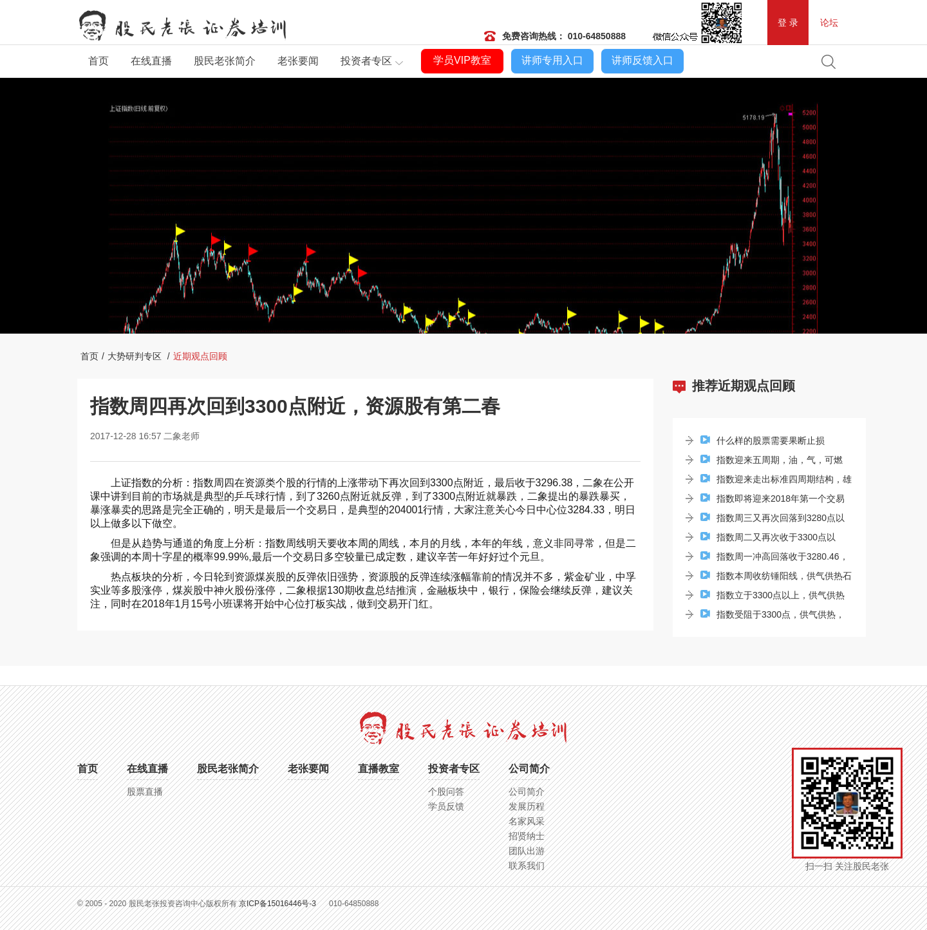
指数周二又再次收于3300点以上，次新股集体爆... (768, 539)
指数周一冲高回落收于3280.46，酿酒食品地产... (774, 558)
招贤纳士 (527, 836)
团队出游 (527, 851)
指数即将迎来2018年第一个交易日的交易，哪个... (772, 500)
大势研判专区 (135, 356)
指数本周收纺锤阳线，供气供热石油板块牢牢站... (776, 578)
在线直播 (151, 60)
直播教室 (378, 768)
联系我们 (527, 865)
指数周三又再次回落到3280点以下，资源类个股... (772, 520)
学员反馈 (446, 806)
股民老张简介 (225, 60)
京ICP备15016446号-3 (277, 903)
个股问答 (446, 791)
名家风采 (527, 821)
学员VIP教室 (462, 60)
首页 (98, 60)
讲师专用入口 (552, 60)
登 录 (788, 22)
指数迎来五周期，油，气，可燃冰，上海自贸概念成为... (771, 462)
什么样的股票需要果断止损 (762, 440)
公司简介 (529, 768)
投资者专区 (366, 60)
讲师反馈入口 (642, 60)
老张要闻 (298, 60)
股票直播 (145, 791)
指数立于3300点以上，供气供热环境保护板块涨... (772, 597)
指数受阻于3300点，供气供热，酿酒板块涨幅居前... (772, 616)
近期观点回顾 (200, 356)
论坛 (829, 22)
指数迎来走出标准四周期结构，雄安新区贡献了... (776, 481)
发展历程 (527, 806)
